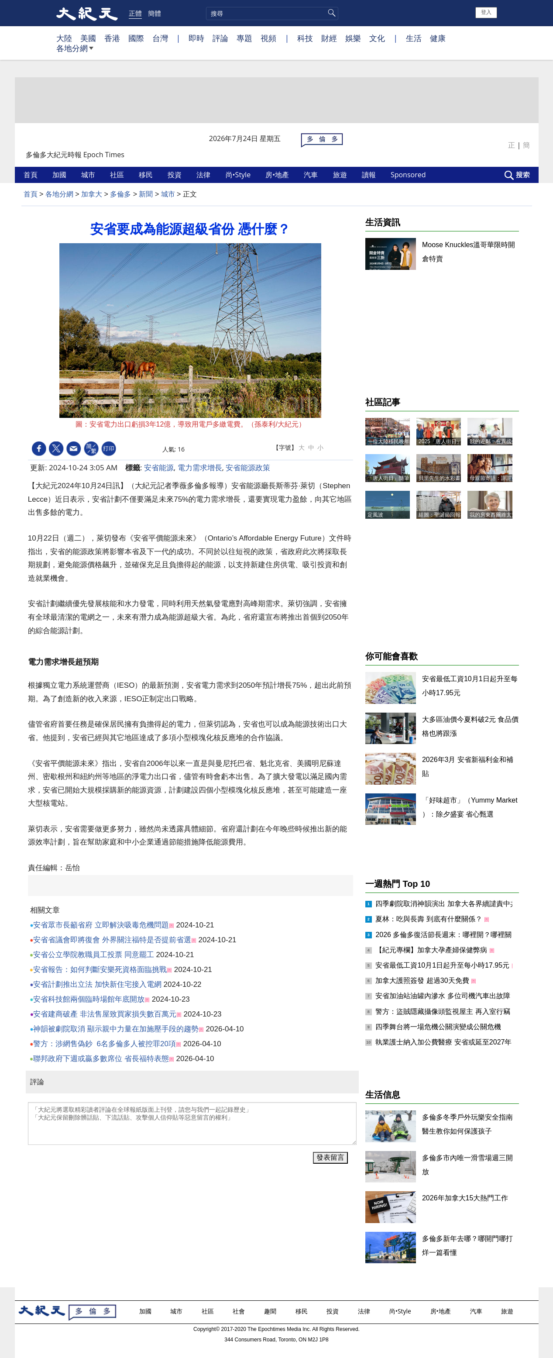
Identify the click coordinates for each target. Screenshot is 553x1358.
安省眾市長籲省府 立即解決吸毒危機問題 (101, 925)
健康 (438, 38)
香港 (112, 38)
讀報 (370, 174)
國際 (136, 38)
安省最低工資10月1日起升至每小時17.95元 (443, 965)
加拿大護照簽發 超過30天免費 (423, 980)
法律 (204, 174)
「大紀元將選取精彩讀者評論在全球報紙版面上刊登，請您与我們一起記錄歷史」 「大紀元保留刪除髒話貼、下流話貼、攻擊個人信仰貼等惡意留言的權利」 (192, 1123)
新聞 (146, 194)
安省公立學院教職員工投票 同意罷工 (93, 955)
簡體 (154, 13)
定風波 (375, 515)
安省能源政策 (248, 467)
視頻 (268, 38)
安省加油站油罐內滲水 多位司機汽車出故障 (443, 996)
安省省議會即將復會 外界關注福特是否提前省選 (112, 940)
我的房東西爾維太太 (493, 515)
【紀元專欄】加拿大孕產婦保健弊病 (432, 950)
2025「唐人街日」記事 (445, 441)
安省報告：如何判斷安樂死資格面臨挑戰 (100, 969)
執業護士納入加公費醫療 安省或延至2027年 (444, 1042)
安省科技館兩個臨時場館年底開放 (88, 999)
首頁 (31, 174)
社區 (118, 174)
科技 (305, 38)
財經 (329, 38)
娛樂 (353, 38)
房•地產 (278, 174)
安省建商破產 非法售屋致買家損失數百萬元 (104, 1014)
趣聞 (271, 1311)
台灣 (160, 38)
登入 (486, 12)
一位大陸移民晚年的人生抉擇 (402, 441)
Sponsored (409, 174)
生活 (414, 38)
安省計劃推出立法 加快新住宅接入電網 (97, 984)
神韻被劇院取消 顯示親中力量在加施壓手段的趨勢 (116, 1029)
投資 (175, 174)
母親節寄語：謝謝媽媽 (496, 478)
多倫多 (120, 194)
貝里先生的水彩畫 (439, 478)
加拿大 (91, 194)
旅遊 (341, 174)
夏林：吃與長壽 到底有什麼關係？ (429, 919)
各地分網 (74, 51)
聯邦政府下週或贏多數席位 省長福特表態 (101, 1059)
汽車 (311, 174)
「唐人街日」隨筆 (388, 478)
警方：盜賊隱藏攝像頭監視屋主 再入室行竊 (443, 1011)
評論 (220, 38)
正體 (135, 13)
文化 (377, 38)
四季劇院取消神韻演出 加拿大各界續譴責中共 (447, 903)
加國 (60, 174)
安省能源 (159, 467)
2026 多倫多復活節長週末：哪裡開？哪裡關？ (447, 934)
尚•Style (239, 174)
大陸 (64, 38)
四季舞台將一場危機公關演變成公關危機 (438, 1027)
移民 (147, 174)
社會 (240, 1311)
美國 (88, 38)
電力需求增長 (200, 467)
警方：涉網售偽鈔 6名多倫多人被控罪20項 (104, 1044)
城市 (89, 174)
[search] (272, 13)
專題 (244, 38)
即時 (196, 38)
